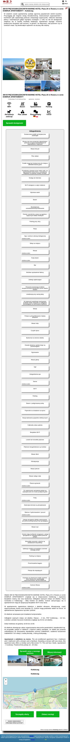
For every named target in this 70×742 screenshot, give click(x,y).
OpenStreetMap (62, 708)
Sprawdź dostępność (14, 123)
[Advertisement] (35, 42)
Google (32, 736)
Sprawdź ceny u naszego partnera (30, 652)
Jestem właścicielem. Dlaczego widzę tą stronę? (14, 722)
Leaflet (54, 708)
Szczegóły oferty (22, 714)
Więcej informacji (54, 652)
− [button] (5, 683)
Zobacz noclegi (48, 714)
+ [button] (5, 680)
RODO (33, 739)
